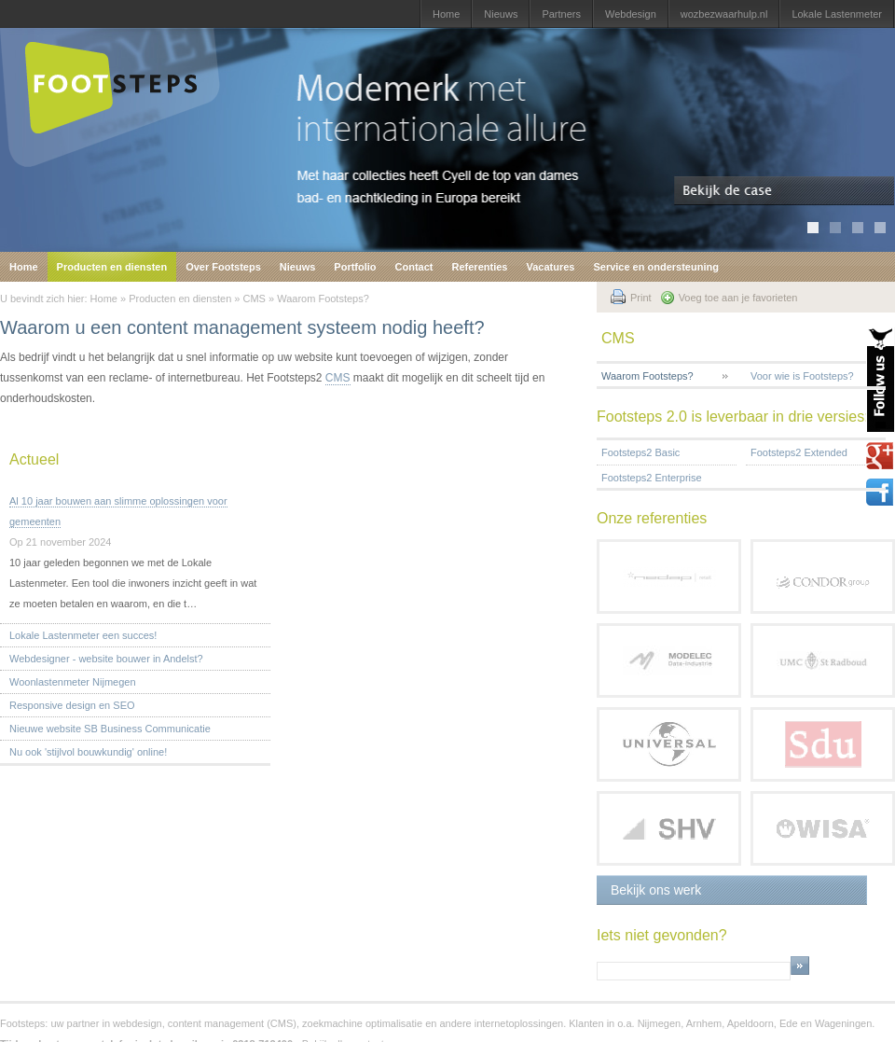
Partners (561, 14)
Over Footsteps (223, 266)
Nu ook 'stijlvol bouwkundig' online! (88, 751)
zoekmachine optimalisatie (362, 1023)
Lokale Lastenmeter (837, 14)
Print (641, 297)
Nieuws (500, 14)
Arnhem (704, 1023)
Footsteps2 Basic (640, 452)
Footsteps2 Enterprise (651, 477)
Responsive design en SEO (72, 705)
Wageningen (843, 1023)
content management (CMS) (232, 1023)
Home (446, 14)
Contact (414, 266)
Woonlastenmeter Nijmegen (72, 682)
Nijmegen (659, 1023)
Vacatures (550, 266)
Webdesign (630, 14)
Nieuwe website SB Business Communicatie (110, 728)
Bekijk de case (784, 191)
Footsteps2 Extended (798, 452)
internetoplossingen (519, 1023)
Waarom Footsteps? (323, 298)
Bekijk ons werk (656, 889)
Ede (788, 1023)
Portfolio (355, 266)
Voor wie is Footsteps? (802, 376)
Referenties (480, 266)
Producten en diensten (112, 266)
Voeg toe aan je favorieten (738, 297)
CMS (254, 298)
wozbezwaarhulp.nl (724, 14)
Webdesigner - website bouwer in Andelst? (106, 658)
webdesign (137, 1023)
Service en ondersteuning (655, 266)
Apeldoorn (750, 1023)
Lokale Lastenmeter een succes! (83, 635)
